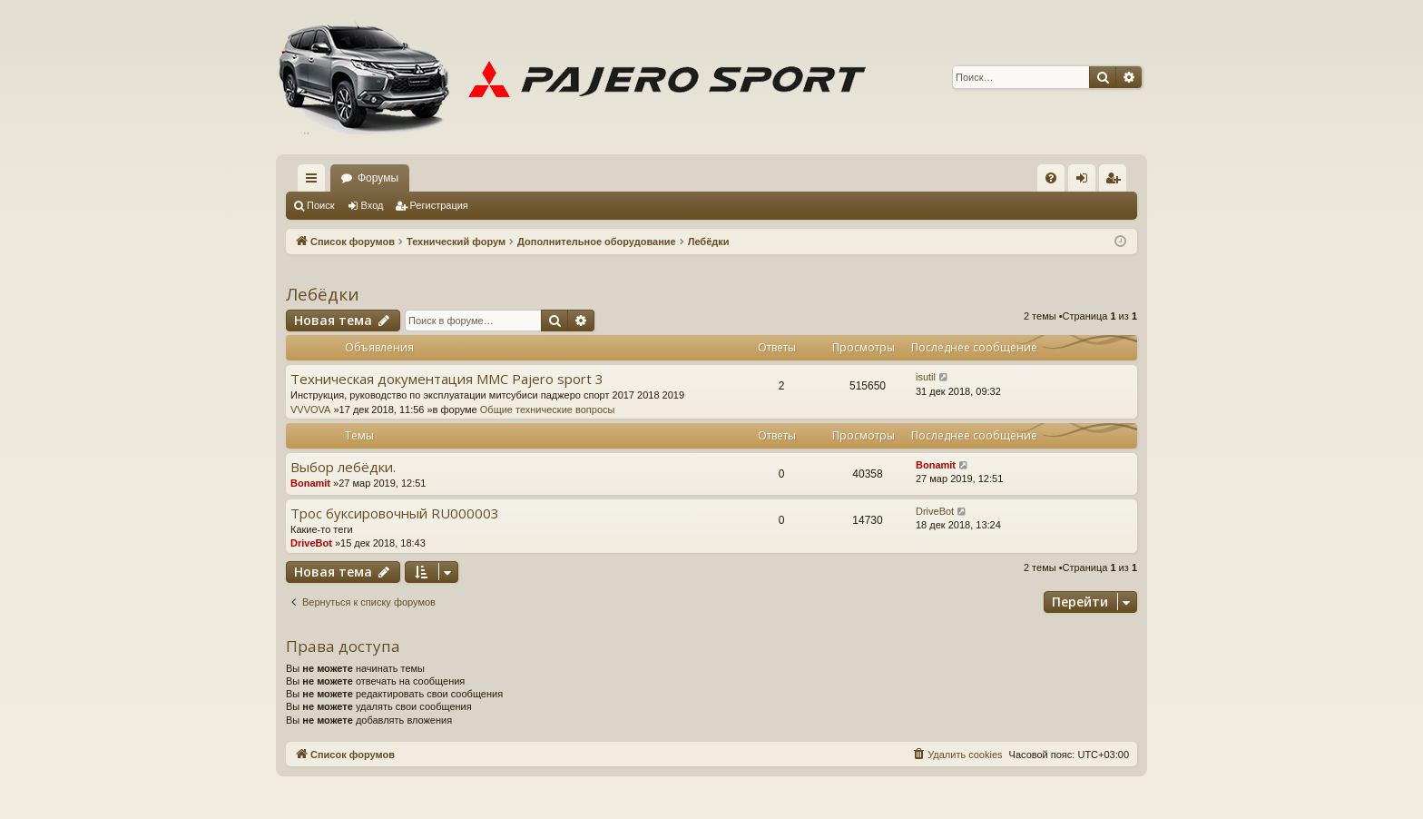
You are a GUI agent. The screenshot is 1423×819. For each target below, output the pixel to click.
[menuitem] (1051, 178)
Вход (372, 205)
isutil (926, 376)
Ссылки (315, 182)
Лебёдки (322, 294)
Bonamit (310, 483)
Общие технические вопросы (547, 409)
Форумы (378, 178)
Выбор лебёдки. (343, 467)
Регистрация (439, 205)
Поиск (320, 205)
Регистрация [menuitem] (1116, 182)
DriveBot (311, 543)
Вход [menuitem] (1085, 182)
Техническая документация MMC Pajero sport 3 (447, 379)
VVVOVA (310, 409)
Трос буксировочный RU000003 (394, 513)
